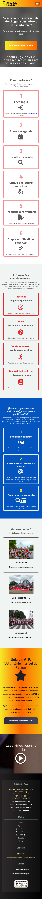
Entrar (21, 841)
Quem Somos (21, 829)
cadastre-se (32, 113)
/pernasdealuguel (21, 869)
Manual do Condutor (21, 810)
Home (21, 823)
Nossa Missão (21, 832)
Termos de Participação (21, 801)
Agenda (21, 826)
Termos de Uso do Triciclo (21, 807)
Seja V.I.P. (21, 835)
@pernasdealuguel (21, 873)
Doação (21, 838)
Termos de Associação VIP (21, 804)
